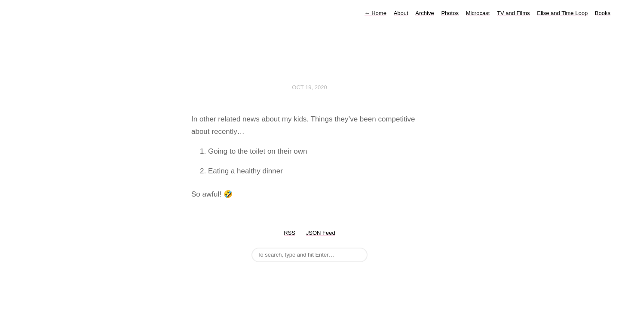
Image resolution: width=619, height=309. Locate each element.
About (401, 13)
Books (602, 13)
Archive (424, 13)
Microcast (478, 13)
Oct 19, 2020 (309, 87)
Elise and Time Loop (562, 13)
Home (375, 13)
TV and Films (513, 13)
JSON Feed (320, 233)
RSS (289, 233)
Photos (449, 13)
